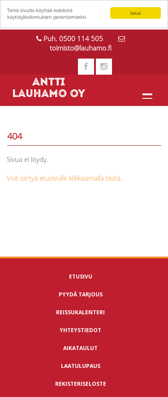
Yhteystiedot (80, 330)
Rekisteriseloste (80, 384)
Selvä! (135, 13)
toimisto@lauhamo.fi (81, 47)
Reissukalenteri (80, 312)
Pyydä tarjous (81, 294)
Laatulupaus (80, 366)
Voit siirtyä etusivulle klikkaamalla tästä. (64, 177)
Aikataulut (80, 348)
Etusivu (80, 276)
